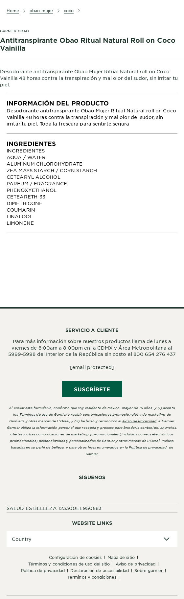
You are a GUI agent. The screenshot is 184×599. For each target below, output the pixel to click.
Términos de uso (33, 414)
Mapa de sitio (121, 557)
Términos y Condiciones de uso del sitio (69, 563)
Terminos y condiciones (91, 577)
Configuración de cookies (75, 557)
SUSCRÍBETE (92, 389)
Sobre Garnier (148, 570)
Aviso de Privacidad (136, 563)
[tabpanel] (92, 113)
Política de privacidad (148, 447)
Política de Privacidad (43, 570)
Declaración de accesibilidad (99, 570)
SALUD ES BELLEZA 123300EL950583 (54, 508)
